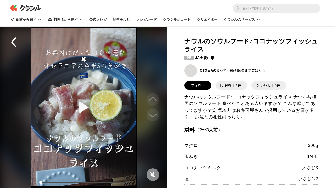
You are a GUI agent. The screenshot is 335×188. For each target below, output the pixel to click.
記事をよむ (121, 19)
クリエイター (207, 19)
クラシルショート (177, 19)
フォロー (198, 85)
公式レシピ (98, 19)
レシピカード (146, 19)
